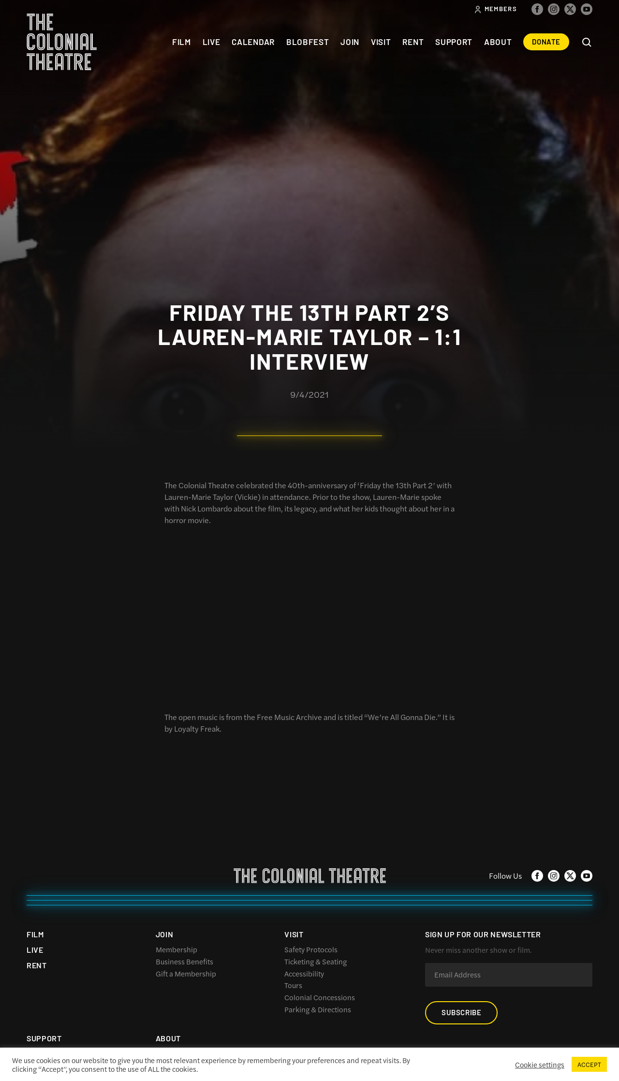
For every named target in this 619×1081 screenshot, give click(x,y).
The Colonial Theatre (62, 42)
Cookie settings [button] (539, 1064)
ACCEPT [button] (589, 1064)
